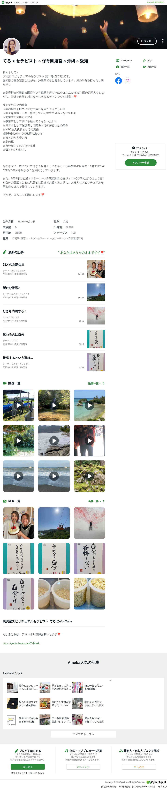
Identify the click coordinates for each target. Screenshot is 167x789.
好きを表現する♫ (15, 311)
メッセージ (124, 60)
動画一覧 (149, 66)
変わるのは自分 (13, 334)
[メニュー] (163, 41)
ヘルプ (162, 786)
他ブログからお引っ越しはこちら (26, 773)
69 (81, 367)
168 (81, 297)
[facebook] (118, 80)
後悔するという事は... (18, 358)
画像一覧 (123, 66)
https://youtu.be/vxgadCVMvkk (21, 643)
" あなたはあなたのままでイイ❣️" (81, 252)
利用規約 (124, 786)
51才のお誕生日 (14, 264)
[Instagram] (127, 80)
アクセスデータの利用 (144, 786)
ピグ (147, 60)
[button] (147, 41)
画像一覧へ (96, 501)
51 (81, 321)
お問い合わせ (108, 786)
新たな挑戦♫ (11, 288)
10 (81, 344)
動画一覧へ (96, 383)
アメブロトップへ (83, 734)
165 (81, 274)
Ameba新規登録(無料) (155, 2)
